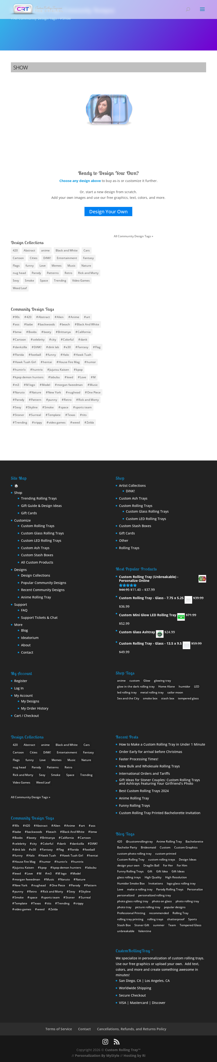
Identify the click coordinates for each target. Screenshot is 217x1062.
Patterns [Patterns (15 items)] (53, 273)
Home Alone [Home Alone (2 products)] (166, 686)
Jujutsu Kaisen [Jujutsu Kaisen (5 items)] (59, 370)
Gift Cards (29, 513)
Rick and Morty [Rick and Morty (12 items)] (88, 400)
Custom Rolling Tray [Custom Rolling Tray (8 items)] (130, 859)
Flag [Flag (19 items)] (98, 347)
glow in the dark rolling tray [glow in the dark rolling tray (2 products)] (136, 686)
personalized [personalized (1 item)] (125, 895)
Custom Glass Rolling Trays (42, 533)
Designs (20, 569)
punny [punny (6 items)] (52, 400)
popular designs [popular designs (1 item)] (175, 907)
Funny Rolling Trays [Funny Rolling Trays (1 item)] (130, 871)
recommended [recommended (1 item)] (159, 913)
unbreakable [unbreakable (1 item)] (125, 931)
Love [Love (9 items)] (43, 266)
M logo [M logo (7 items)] (30, 385)
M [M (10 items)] (94, 377)
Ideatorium (30, 637)
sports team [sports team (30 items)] (83, 407)
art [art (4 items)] (88, 317)
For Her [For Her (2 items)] (168, 865)
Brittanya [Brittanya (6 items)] (64, 332)
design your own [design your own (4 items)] (128, 865)
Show (20, 67)
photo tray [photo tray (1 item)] (124, 907)
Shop (18, 492)
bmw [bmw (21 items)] (18, 332)
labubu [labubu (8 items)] (55, 377)
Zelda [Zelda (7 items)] (90, 422)
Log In (19, 688)
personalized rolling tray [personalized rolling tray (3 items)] (154, 895)
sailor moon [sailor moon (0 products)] (175, 692)
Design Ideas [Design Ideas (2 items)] (187, 859)
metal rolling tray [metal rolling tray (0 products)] (152, 692)
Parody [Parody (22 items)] (19, 400)
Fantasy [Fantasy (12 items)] (88, 258)
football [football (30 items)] (36, 355)
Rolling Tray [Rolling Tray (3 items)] (180, 913)
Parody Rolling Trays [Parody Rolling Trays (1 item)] (169, 889)
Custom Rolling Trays (37, 526)
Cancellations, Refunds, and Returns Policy (131, 1029)
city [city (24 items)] (53, 339)
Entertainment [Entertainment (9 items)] (67, 258)
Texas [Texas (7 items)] (71, 415)
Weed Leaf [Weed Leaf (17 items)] (20, 288)
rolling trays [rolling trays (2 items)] (155, 919)
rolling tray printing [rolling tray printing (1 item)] (130, 919)
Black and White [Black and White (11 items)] (67, 250)
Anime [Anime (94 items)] (75, 317)
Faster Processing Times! (138, 759)
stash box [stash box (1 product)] (167, 698)
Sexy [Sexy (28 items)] (16, 280)
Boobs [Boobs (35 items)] (32, 332)
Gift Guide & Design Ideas (41, 505)
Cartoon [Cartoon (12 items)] (20, 339)
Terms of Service (58, 1029)
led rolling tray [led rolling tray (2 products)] (127, 692)
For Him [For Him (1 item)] (182, 865)
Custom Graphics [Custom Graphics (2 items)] (186, 847)
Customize (22, 520)
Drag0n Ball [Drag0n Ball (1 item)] (151, 865)
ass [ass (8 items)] (17, 324)
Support (20, 604)
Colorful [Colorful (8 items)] (68, 339)
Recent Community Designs (43, 590)
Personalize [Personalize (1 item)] (195, 889)
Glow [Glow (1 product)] (146, 681)
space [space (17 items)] (64, 407)
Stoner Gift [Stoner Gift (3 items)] (141, 925)
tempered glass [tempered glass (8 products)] (188, 698)
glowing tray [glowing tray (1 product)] (162, 681)
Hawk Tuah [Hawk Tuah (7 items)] (83, 355)
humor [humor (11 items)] (91, 362)
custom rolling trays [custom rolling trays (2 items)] (161, 859)
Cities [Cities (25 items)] (33, 258)
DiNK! (130, 491)
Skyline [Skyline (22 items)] (33, 407)
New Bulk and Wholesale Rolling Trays (149, 766)
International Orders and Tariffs (144, 773)
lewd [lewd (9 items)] (70, 377)
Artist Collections (132, 485)
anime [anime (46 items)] (45, 250)
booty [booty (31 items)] (47, 332)
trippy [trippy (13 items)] (38, 422)
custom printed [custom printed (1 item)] (165, 854)
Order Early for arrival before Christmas (150, 751)
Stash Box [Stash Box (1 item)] (124, 925)
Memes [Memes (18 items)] (57, 266)
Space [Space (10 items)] (44, 280)
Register (20, 681)
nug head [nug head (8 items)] (19, 273)
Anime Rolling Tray (36, 597)
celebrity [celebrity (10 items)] (38, 339)
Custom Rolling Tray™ (123, 1050)
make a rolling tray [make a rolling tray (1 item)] (139, 889)
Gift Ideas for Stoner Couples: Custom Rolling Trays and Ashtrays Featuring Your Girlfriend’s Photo (159, 781)
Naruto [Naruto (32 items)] (20, 392)
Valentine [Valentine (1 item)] (144, 931)
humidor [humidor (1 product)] (184, 686)
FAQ (24, 610)
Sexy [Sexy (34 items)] (18, 407)
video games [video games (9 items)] (57, 422)
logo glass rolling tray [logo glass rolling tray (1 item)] (181, 883)
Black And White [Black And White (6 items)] (88, 324)
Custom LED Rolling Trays (41, 540)
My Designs (30, 701)
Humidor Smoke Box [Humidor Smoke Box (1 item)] (131, 883)
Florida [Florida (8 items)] (19, 355)
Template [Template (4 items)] (54, 415)
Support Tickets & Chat (39, 617)
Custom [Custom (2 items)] (165, 847)
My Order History (34, 708)
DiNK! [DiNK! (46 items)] (37, 347)
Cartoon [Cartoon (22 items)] (18, 258)
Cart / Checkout (26, 715)
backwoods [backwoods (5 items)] (47, 324)
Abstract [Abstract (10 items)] (29, 250)
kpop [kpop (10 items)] (79, 370)
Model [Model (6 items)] (46, 385)
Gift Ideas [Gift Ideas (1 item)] (178, 871)
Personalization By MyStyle (97, 1055)
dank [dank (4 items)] (83, 339)
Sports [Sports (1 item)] (192, 919)
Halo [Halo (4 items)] (66, 355)
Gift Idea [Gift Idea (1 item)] (162, 871)
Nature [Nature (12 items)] (36, 392)
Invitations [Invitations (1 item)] (155, 883)
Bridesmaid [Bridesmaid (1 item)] (148, 847)
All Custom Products (37, 562)
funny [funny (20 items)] (52, 355)
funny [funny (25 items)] (30, 266)
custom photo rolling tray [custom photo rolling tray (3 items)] (134, 854)
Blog (24, 630)
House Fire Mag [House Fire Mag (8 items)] (69, 362)
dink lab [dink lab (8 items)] (53, 347)
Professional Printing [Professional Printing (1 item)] (131, 913)
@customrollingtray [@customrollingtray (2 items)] (139, 841)
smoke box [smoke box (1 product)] (150, 698)
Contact (27, 652)
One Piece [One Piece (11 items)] (94, 392)
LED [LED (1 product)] (196, 686)
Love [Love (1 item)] (120, 889)
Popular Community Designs (43, 582)
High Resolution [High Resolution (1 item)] (176, 877)
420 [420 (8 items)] (15, 250)
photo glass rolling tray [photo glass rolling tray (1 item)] (132, 901)
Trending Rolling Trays (39, 498)
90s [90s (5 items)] (17, 317)
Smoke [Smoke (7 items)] (49, 407)
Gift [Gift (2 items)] (149, 871)
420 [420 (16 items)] (29, 317)
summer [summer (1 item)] (158, 925)
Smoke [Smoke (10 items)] (29, 280)
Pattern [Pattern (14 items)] (36, 400)
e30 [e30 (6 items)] (68, 347)
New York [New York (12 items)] (54, 392)
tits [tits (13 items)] (84, 415)
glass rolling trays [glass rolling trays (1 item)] (129, 877)
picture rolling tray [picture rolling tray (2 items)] (147, 907)
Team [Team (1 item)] (172, 925)
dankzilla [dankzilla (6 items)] (21, 347)
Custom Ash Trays (35, 548)
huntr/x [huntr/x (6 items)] (20, 370)
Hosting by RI (135, 1055)
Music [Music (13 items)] (71, 266)
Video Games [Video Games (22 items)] (81, 280)
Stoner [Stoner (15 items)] (19, 415)
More (18, 624)
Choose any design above (80, 180)
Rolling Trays (129, 548)
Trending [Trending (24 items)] (60, 280)
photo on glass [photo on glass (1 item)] (162, 901)
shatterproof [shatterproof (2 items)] (175, 919)
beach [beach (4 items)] (66, 324)
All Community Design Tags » (133, 236)
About (26, 645)
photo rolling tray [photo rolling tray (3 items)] (187, 901)
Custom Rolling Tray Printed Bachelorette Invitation (159, 813)
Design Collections (35, 575)
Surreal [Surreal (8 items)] (36, 415)
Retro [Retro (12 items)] (68, 273)
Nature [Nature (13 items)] (86, 266)
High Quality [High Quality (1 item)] (153, 877)
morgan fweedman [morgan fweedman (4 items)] (70, 385)
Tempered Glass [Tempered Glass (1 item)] (190, 925)
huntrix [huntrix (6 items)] (37, 370)
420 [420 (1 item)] (119, 841)
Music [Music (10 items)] (94, 385)
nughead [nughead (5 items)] (74, 392)
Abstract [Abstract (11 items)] (44, 317)
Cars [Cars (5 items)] (87, 250)
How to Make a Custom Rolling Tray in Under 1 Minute (162, 744)
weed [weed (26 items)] (76, 422)
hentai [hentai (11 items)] (47, 362)
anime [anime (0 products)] (121, 681)
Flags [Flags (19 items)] (16, 266)
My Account (23, 695)
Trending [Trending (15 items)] (21, 422)
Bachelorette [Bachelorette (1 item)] (194, 841)
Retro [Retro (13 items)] (67, 400)
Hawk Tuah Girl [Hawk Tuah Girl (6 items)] (25, 362)
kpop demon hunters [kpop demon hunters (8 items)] (29, 377)
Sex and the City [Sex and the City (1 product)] (128, 698)
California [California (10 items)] (84, 332)
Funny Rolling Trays (134, 805)
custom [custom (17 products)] (134, 681)
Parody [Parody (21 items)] (36, 273)
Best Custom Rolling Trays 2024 (144, 791)
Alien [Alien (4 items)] (60, 317)
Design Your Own (108, 211)
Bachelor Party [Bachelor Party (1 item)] (127, 847)
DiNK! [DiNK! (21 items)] (47, 258)
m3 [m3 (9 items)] (17, 385)
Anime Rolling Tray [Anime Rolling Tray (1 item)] (169, 841)
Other (123, 540)
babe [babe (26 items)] (29, 324)
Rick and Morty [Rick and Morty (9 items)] (88, 273)
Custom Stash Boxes (37, 555)
